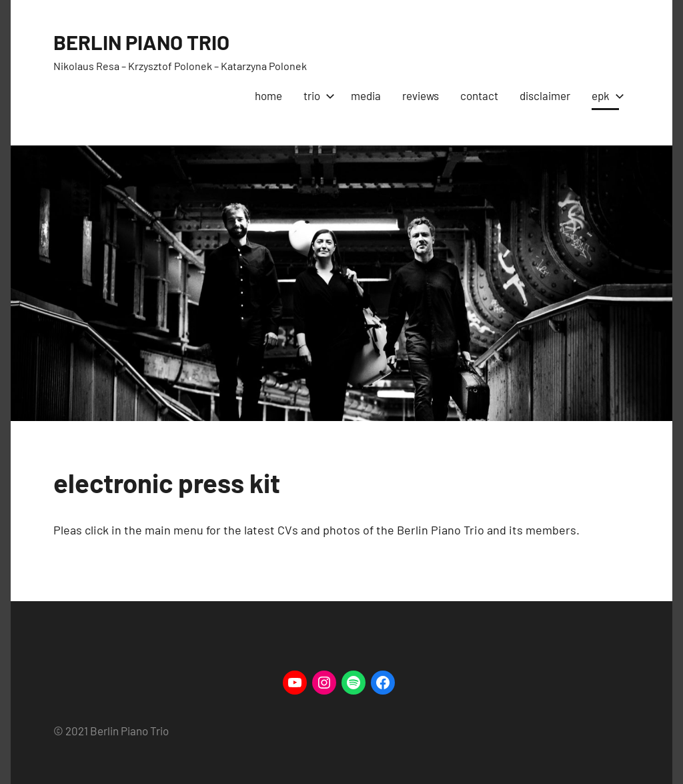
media (366, 95)
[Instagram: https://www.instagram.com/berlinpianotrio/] (324, 683)
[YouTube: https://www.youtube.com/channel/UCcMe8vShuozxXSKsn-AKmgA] (295, 683)
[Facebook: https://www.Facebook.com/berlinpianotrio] (383, 683)
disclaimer (545, 95)
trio (316, 95)
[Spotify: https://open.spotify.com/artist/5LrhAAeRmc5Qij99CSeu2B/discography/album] (354, 683)
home (268, 95)
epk (605, 95)
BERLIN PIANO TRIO (144, 41)
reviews (420, 95)
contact (479, 95)
